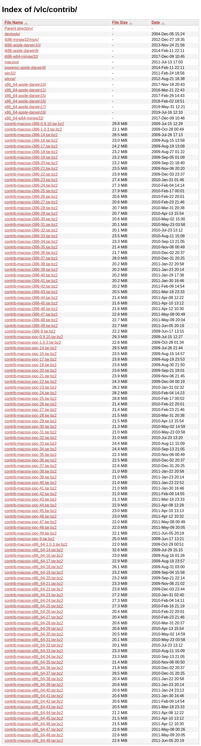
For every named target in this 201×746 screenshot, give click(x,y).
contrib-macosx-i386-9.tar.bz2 (30, 331)
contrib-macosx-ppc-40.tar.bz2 (31, 483)
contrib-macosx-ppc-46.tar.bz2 (31, 516)
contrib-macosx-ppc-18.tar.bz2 (31, 365)
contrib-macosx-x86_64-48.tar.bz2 (34, 735)
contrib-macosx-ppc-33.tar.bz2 (31, 443)
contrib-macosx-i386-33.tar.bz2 (31, 236)
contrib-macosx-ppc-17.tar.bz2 (31, 359)
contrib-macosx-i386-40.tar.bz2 (31, 275)
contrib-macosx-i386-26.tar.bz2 (31, 196)
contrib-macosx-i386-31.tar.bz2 (31, 225)
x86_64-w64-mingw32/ (24, 118)
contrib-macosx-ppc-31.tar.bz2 (31, 432)
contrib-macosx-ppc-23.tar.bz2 (31, 387)
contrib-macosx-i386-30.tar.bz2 (31, 219)
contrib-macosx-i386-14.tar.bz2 (31, 135)
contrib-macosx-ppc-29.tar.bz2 (31, 421)
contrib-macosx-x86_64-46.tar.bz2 (34, 724)
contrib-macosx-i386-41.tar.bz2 (31, 281)
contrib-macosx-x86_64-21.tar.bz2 (34, 584)
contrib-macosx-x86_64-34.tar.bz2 (34, 657)
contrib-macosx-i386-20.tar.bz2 (31, 163)
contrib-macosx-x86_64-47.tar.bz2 (34, 729)
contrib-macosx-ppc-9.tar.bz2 (29, 539)
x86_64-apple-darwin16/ (25, 101)
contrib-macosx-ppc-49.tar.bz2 (31, 533)
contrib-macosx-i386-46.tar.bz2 (31, 309)
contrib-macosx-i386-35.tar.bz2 (31, 247)
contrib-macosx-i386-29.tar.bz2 (31, 213)
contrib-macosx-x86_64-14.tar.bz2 (34, 550)
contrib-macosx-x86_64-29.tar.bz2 (34, 629)
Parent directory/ (19, 28)
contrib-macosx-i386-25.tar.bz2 (31, 191)
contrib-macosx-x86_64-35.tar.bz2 (34, 662)
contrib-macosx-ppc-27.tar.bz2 (31, 410)
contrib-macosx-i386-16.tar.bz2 (31, 140)
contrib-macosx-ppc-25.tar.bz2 (31, 398)
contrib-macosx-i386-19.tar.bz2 (31, 157)
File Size (120, 22)
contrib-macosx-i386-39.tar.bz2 (31, 270)
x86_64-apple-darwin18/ (25, 112)
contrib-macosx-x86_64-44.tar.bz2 (34, 713)
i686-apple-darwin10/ (23, 45)
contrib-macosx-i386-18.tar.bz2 (31, 152)
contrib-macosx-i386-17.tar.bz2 (31, 146)
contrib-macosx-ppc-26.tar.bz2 (31, 404)
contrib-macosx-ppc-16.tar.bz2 (31, 354)
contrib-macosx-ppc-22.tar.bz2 (31, 382)
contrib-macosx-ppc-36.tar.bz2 (31, 460)
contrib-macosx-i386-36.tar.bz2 (31, 253)
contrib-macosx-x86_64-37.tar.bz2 (34, 673)
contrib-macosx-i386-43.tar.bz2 (31, 292)
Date (155, 22)
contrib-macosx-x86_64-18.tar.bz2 (34, 567)
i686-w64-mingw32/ (21, 56)
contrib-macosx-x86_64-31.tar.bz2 (34, 640)
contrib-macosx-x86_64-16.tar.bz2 (34, 555)
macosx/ (12, 62)
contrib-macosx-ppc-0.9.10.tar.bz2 (34, 337)
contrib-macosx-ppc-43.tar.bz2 (31, 499)
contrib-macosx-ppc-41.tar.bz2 (31, 488)
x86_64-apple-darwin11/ (25, 90)
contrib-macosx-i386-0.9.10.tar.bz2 (34, 124)
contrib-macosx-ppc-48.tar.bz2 (31, 527)
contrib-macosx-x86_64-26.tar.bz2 (34, 612)
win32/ (10, 73)
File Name (14, 22)
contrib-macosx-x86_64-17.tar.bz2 (34, 561)
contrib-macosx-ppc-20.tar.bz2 (31, 370)
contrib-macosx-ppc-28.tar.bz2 (31, 415)
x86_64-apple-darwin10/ (25, 84)
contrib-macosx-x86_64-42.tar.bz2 (34, 701)
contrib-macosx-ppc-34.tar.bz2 (31, 449)
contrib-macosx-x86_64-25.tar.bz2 (34, 606)
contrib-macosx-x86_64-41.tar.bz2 (34, 696)
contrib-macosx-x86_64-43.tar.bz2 (34, 707)
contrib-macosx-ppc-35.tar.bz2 (31, 455)
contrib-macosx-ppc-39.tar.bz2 (31, 477)
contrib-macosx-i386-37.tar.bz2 (31, 258)
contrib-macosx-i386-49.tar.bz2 (31, 326)
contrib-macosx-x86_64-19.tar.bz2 (34, 572)
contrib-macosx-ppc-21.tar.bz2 (31, 376)
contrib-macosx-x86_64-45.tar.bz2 (34, 718)
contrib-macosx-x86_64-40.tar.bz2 (34, 690)
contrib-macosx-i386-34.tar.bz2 (31, 241)
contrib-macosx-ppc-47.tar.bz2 (31, 522)
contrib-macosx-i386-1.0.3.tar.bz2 (33, 129)
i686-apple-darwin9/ (22, 51)
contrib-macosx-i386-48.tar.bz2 (31, 320)
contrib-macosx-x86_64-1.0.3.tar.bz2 (36, 544)
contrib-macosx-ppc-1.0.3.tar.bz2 (33, 342)
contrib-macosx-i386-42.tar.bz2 (31, 286)
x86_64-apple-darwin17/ (25, 107)
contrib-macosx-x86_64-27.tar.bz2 (34, 617)
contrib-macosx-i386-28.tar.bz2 (31, 208)
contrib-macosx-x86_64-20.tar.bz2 (34, 578)
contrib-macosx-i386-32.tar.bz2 (31, 230)
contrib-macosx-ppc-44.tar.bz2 (31, 505)
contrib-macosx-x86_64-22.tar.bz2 (34, 589)
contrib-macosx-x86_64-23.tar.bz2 (34, 595)
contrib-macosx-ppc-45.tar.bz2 (31, 511)
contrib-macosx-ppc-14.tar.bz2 (31, 348)
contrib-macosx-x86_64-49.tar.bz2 (34, 741)
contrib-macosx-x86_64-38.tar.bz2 (34, 679)
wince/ (10, 79)
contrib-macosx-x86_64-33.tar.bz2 (34, 651)
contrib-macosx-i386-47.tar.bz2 (31, 314)
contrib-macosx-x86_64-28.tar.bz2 (34, 623)
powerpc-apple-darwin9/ (25, 68)
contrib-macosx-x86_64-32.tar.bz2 (34, 645)
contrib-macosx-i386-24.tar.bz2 (31, 185)
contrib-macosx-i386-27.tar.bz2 (31, 202)
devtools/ (12, 34)
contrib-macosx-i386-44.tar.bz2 (31, 298)
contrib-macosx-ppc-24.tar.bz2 (31, 393)
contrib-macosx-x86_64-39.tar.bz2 (34, 685)
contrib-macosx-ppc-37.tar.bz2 (31, 466)
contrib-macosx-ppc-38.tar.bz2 (31, 471)
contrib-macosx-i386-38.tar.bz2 (31, 264)
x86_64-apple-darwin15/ (25, 96)
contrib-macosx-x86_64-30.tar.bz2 (34, 634)
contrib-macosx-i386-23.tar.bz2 (31, 180)
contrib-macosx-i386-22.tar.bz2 (31, 174)
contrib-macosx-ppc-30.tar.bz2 (31, 427)
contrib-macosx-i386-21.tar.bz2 (31, 168)
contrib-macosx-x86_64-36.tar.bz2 (34, 668)
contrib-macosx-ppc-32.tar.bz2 (31, 438)
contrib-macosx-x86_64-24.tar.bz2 (34, 600)
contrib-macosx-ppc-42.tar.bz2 (31, 494)
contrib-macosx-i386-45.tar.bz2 (31, 303)
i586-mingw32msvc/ (22, 39)
